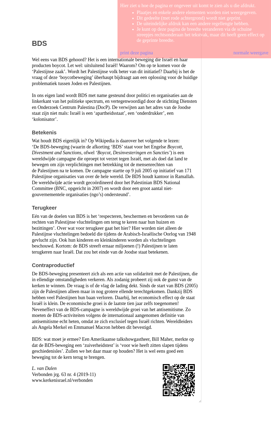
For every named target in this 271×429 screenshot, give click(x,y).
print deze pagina (136, 52)
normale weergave (250, 52)
